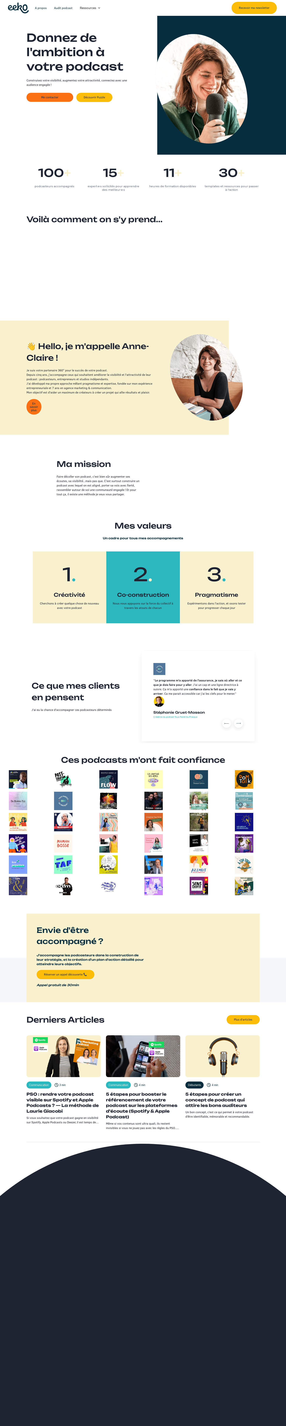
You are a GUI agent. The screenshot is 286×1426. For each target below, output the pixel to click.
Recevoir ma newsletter (254, 8)
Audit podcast (63, 8)
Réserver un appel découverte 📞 (65, 974)
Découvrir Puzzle (94, 97)
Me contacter (49, 97)
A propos (41, 8)
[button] (90, 8)
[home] (18, 8)
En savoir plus (34, 407)
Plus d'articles (243, 1019)
